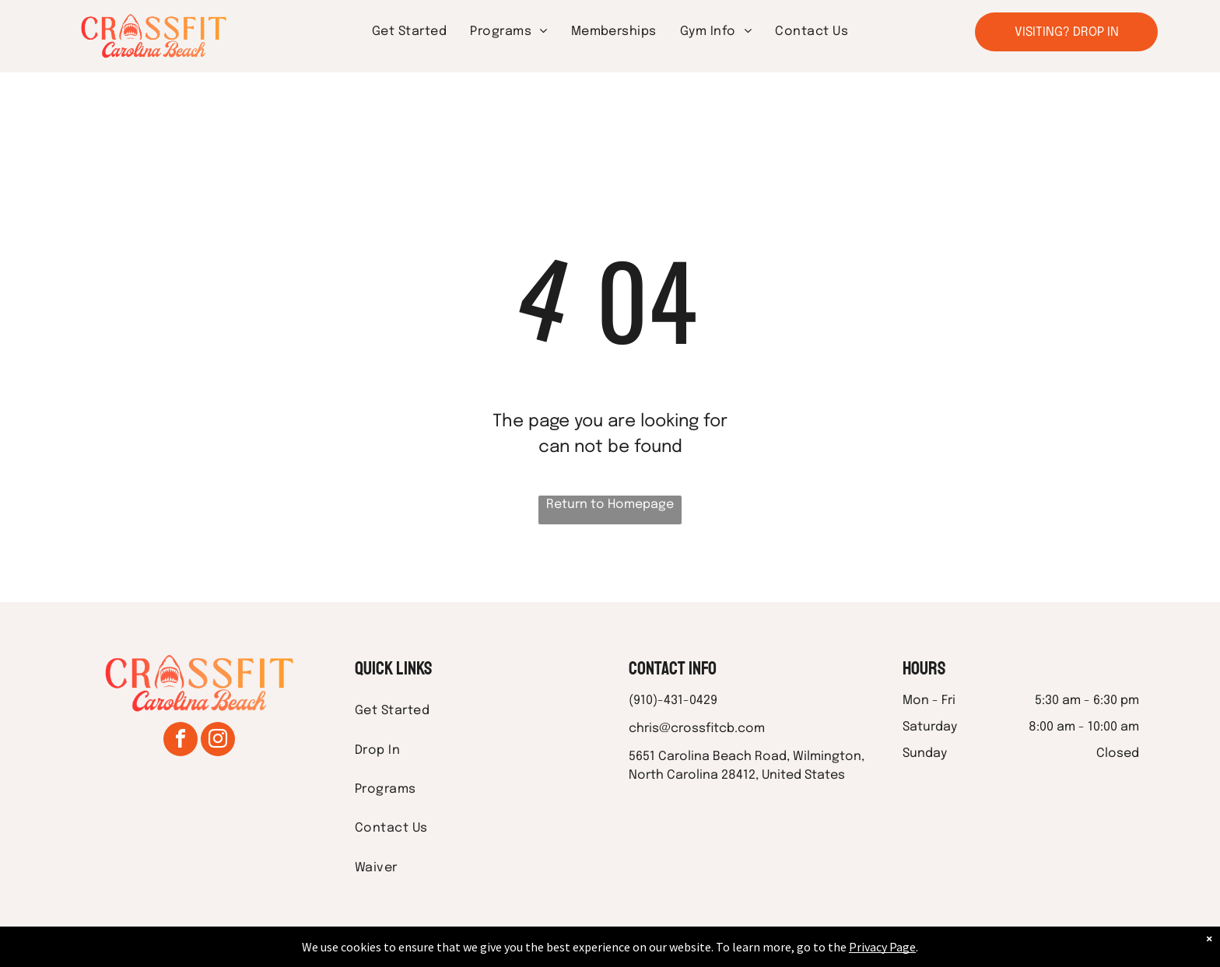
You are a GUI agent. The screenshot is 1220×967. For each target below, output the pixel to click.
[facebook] (180, 741)
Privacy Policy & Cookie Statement (513, 952)
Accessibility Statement (641, 952)
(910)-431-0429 (673, 700)
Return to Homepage (610, 504)
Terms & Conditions (738, 952)
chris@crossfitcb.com (697, 728)
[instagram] (218, 741)
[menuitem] (409, 31)
